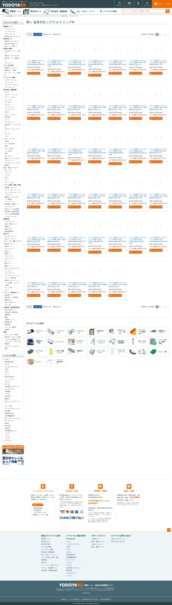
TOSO (6, 369)
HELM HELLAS (9, 376)
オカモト (7, 384)
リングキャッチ (10, 122)
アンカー (7, 175)
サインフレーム (10, 87)
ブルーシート (9, 256)
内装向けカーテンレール (13, 36)
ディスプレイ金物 (9, 77)
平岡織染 (7, 391)
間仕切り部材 (7, 48)
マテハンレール (10, 34)
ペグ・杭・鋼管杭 (10, 327)
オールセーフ (9, 421)
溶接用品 (6, 219)
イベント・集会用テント (11, 292)
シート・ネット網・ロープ (12, 241)
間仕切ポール (35, 11)
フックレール (9, 82)
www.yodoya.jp (86, 593)
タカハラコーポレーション (13, 402)
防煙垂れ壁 (8, 322)
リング (7, 119)
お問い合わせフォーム (118, 539)
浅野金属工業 (9, 413)
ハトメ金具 (8, 151)
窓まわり (6, 234)
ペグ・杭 (7, 305)
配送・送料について (97, 541)
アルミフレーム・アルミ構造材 (13, 164)
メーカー (20, 16)
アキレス (7, 381)
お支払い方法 (72, 488)
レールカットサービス (43, 488)
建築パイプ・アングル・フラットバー (13, 159)
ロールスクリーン (10, 236)
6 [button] (165, 34)
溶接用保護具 (9, 231)
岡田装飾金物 (9, 362)
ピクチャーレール (10, 80)
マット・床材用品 (10, 278)
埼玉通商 (7, 411)
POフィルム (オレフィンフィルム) (12, 269)
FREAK (7, 423)
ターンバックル (10, 97)
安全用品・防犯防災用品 (11, 307)
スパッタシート (10, 221)
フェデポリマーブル (11, 367)
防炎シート (8, 246)
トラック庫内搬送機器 (12, 214)
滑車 (6, 146)
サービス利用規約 (74, 599)
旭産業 (7, 399)
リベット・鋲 (9, 182)
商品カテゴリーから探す (51, 536)
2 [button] (159, 34)
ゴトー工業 (8, 406)
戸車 (6, 153)
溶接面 (7, 226)
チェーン (7, 92)
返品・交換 (129, 488)
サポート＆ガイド (98, 536)
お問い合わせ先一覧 (117, 541)
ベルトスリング (56, 16)
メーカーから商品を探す (76, 536)
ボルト (7, 177)
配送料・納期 (100, 488)
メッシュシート (10, 248)
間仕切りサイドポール (12, 41)
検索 (168, 11)
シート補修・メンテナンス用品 (13, 284)
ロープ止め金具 (10, 143)
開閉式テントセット (11, 68)
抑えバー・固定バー (11, 46)
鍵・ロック (8, 156)
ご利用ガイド (95, 539)
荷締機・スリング (10, 187)
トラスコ (7, 438)
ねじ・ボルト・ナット (86, 11)
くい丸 (7, 435)
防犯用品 (7, 324)
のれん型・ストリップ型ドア (13, 52)
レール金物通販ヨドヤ (9, 16)
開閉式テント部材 (10, 70)
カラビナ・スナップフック (13, 130)
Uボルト (7, 112)
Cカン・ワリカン (10, 114)
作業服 (7, 329)
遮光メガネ (8, 229)
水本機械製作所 (10, 416)
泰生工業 (7, 426)
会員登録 (31, 5)
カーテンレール (10, 29)
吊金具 (7, 141)
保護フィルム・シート (12, 280)
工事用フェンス (10, 320)
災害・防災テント (10, 302)
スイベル (7, 134)
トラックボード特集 (11, 334)
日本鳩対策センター (11, 431)
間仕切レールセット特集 (13, 337)
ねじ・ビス (8, 170)
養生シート (8, 263)
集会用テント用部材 (11, 297)
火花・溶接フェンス (11, 224)
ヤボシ (7, 372)
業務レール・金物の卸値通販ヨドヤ (86, 585)
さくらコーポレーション (13, 408)
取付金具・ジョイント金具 (13, 125)
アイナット (8, 104)
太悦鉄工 (7, 428)
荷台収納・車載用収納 (12, 211)
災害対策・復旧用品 (11, 312)
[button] (168, 34)
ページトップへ (169, 530)
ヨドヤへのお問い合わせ (121, 536)
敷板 (6, 317)
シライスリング (45, 16)
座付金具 (7, 117)
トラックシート (10, 202)
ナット (7, 180)
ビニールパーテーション (13, 275)
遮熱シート (8, 253)
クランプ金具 (9, 148)
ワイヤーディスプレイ (12, 85)
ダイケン (7, 374)
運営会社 (63, 599)
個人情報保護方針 (105, 599)
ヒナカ (7, 364)
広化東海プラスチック (12, 386)
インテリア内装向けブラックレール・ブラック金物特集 (13, 342)
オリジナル (8, 440)
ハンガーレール (10, 31)
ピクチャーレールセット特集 (13, 347)
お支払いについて (97, 544)
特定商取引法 (90, 599)
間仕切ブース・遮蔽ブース (13, 59)
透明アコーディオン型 (12, 56)
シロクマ (7, 433)
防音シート (8, 251)
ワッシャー (8, 172)
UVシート (8, 261)
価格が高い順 (57, 34)
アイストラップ (10, 109)
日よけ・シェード (10, 239)
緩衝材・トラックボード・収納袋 (12, 198)
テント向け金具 (8, 65)
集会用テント (9, 295)
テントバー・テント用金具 (13, 74)
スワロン (7, 394)
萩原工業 (7, 396)
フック (7, 136)
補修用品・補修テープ (12, 204)
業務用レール (15, 11)
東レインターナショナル (31, 16)
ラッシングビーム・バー (13, 190)
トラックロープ (10, 206)
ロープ (7, 290)
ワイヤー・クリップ (11, 95)
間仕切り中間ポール (11, 44)
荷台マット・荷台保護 (12, 209)
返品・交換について (97, 547)
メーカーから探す (108, 11)
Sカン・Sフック (10, 138)
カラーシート (9, 258)
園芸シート (8, 266)
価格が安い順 (47, 34)
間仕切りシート (10, 244)
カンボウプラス (10, 389)
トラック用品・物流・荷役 (12, 185)
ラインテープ (9, 63)
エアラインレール (10, 216)
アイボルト (8, 102)
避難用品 (7, 315)
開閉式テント (9, 300)
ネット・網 (8, 287)
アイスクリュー (10, 107)
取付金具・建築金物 (59, 11)
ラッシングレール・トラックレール (13, 193)
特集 (4, 332)
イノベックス (9, 379)
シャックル (8, 100)
